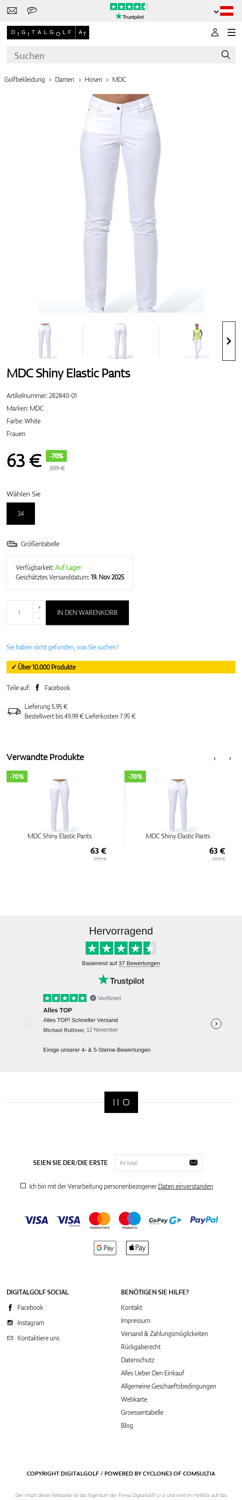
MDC (119, 79)
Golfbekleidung (24, 79)
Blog (127, 1425)
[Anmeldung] (215, 32)
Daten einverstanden (185, 1186)
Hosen (93, 79)
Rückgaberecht (141, 1347)
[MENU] (231, 32)
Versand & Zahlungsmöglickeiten (164, 1333)
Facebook (57, 688)
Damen (64, 79)
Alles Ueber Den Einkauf (152, 1373)
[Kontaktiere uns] (12, 11)
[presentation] (228, 341)
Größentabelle (33, 543)
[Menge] (26, 612)
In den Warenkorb (87, 612)
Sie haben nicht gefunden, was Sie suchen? (63, 647)
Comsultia (199, 1473)
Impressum (135, 1320)
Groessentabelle (142, 1412)
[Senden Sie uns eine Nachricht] (32, 11)
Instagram (30, 1323)
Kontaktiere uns (38, 1338)
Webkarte (134, 1399)
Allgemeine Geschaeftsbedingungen (168, 1386)
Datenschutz (137, 1360)
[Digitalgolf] (121, 1102)
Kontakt (131, 1307)
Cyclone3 (157, 1473)
